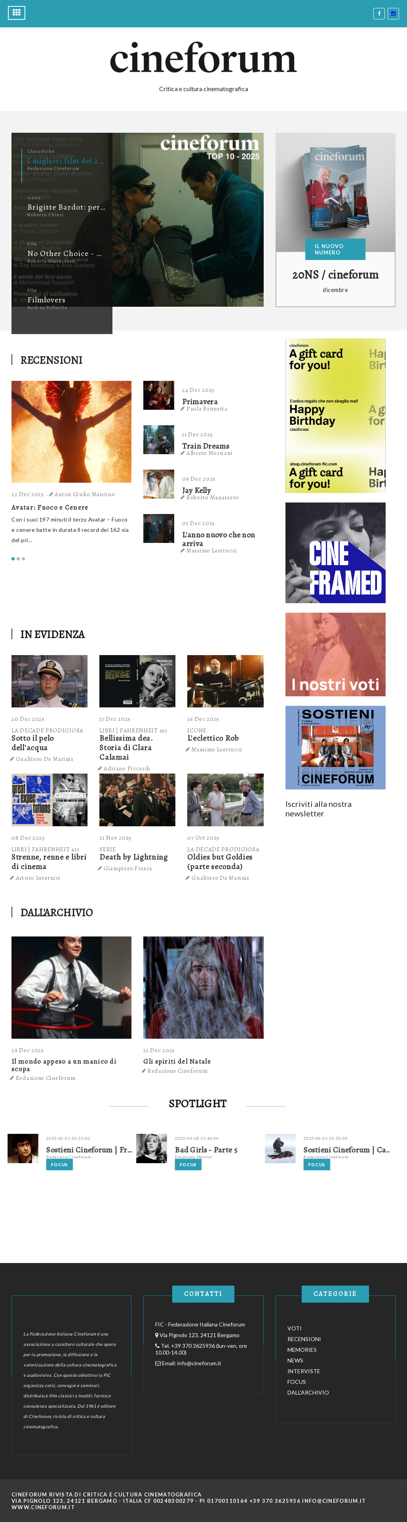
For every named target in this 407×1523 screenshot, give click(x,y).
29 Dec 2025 (27, 1050)
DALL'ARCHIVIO (56, 913)
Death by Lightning (133, 857)
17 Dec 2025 (115, 719)
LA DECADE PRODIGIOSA (47, 730)
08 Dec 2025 (28, 837)
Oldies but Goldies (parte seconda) (220, 862)
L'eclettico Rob (213, 738)
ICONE (197, 730)
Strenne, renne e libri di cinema (48, 862)
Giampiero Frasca (128, 868)
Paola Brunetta (207, 408)
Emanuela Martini (210, 1156)
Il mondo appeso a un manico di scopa (63, 1065)
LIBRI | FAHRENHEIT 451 (133, 730)
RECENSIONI (51, 360)
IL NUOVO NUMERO (329, 249)
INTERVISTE (303, 1371)
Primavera (200, 401)
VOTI (294, 1328)
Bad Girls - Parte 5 (223, 1150)
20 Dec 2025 (28, 719)
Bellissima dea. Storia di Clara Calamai (126, 747)
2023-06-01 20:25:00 (85, 1138)
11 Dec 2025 (197, 434)
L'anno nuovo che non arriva (218, 539)
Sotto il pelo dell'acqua (32, 743)
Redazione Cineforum (46, 1078)
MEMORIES (302, 1349)
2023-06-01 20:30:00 (342, 1138)
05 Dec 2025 (198, 523)
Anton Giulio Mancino (85, 494)
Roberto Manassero (212, 497)
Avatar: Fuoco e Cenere (50, 507)
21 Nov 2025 (115, 837)
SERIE (107, 849)
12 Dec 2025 (159, 1050)
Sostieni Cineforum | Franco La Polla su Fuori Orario (107, 1150)
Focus (76, 1164)
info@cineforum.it (199, 1363)
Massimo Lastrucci (211, 550)
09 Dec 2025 (198, 478)
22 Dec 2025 (28, 494)
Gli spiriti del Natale (177, 1061)
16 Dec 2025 (203, 719)
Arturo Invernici (38, 877)
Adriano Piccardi (127, 768)
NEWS (295, 1360)
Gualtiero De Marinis (45, 759)
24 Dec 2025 (198, 390)
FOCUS (296, 1381)
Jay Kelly (196, 490)
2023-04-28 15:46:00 (214, 1138)
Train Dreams (205, 446)
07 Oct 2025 (203, 837)
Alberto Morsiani (209, 453)
